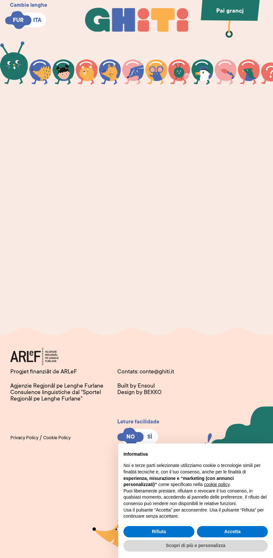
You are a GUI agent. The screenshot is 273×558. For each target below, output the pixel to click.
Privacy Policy (24, 438)
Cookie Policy (57, 438)
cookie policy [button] (216, 484)
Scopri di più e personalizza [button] (195, 545)
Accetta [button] (232, 531)
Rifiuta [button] (159, 531)
